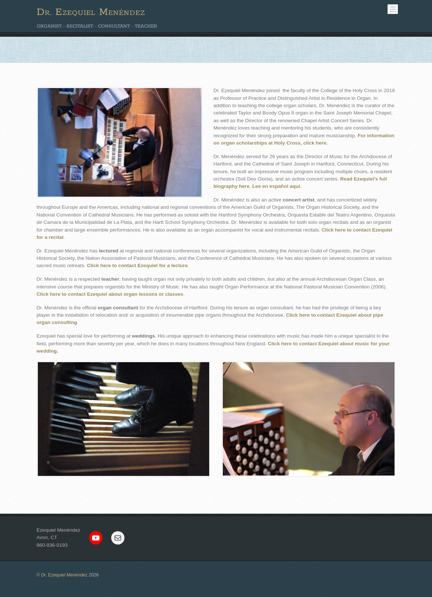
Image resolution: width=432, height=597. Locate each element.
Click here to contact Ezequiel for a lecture (137, 265)
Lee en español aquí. (276, 186)
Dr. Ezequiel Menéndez (64, 575)
